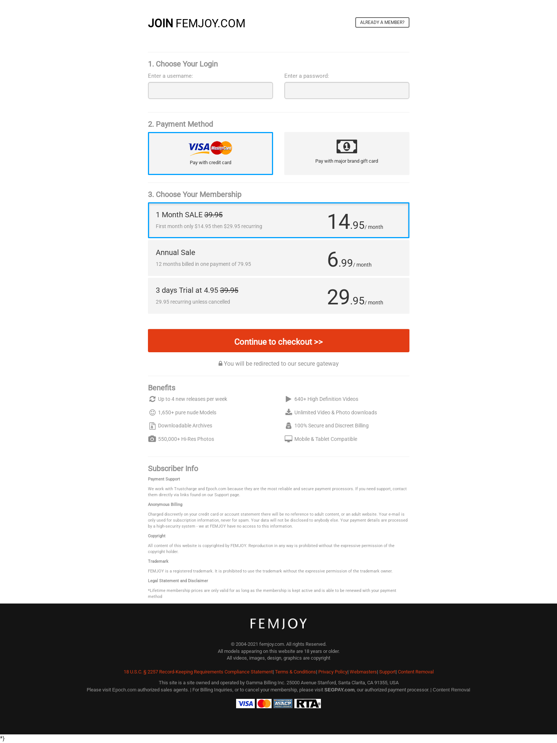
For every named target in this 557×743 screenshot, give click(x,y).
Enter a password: (306, 76)
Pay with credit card (210, 162)
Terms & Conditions (295, 672)
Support (387, 672)
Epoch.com (124, 690)
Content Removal (416, 672)
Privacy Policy (332, 672)
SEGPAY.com (339, 690)
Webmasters (363, 672)
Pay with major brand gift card (346, 161)
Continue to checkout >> (278, 342)
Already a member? (382, 22)
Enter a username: (170, 76)
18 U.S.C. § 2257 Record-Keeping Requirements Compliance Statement (198, 672)
